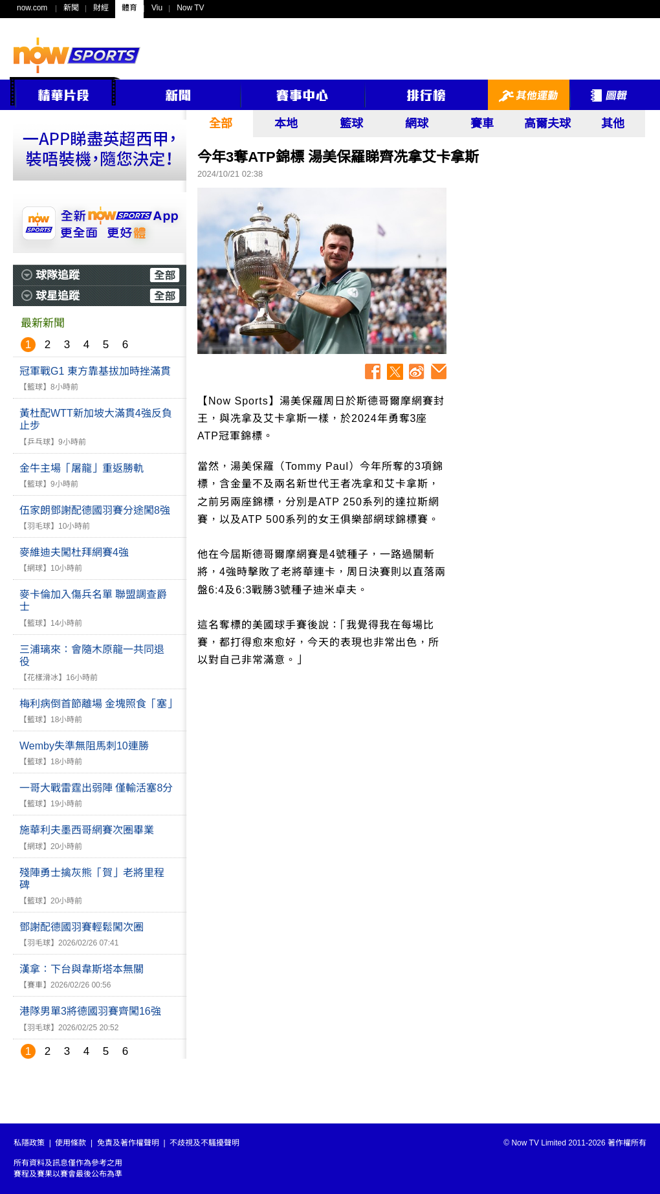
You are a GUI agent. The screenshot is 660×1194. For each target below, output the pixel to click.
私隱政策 (29, 1142)
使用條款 (70, 1142)
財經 (101, 8)
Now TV (190, 8)
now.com (32, 8)
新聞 (71, 8)
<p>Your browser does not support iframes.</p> (550, 275)
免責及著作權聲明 (128, 1142)
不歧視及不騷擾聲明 (204, 1142)
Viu (156, 8)
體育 (129, 8)
